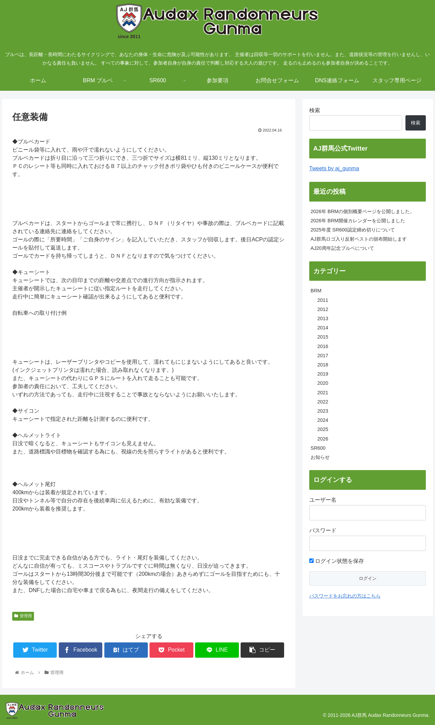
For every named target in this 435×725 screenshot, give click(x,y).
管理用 (23, 616)
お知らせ (320, 457)
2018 (322, 364)
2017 (322, 355)
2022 (322, 401)
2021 (322, 392)
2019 (322, 374)
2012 (322, 309)
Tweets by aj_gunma (334, 168)
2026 (322, 439)
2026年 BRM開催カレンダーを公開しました (358, 220)
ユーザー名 (322, 500)
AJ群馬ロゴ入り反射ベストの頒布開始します (359, 239)
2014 (322, 327)
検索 (314, 110)
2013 (322, 318)
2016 (322, 346)
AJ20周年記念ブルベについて (342, 248)
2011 (322, 300)
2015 (322, 337)
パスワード (322, 530)
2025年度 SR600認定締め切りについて (353, 229)
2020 (322, 383)
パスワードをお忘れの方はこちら (345, 596)
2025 (322, 429)
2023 (322, 411)
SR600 (318, 448)
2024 (322, 420)
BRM (316, 290)
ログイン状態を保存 (336, 561)
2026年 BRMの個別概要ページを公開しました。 (363, 211)
